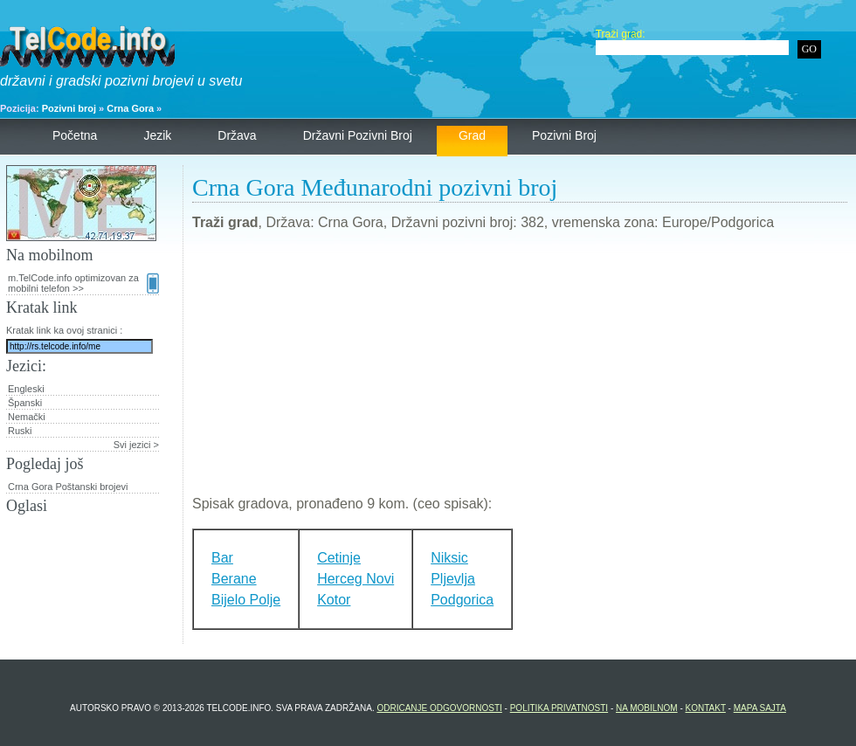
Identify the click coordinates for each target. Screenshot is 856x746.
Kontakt (706, 708)
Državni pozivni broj (357, 135)
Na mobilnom (647, 708)
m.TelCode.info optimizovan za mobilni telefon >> (83, 283)
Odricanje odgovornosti (438, 708)
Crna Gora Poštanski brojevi (68, 486)
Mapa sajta (760, 708)
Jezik (157, 135)
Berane (234, 578)
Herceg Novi (355, 578)
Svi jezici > (136, 444)
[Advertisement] (519, 370)
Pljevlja (453, 578)
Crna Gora (130, 108)
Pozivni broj (69, 108)
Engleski (26, 388)
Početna (74, 135)
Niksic (449, 557)
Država (236, 135)
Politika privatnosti (559, 708)
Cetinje (339, 557)
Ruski (20, 430)
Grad (472, 135)
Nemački (26, 416)
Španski (25, 402)
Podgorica (462, 599)
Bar (222, 557)
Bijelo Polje (245, 599)
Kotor (333, 599)
